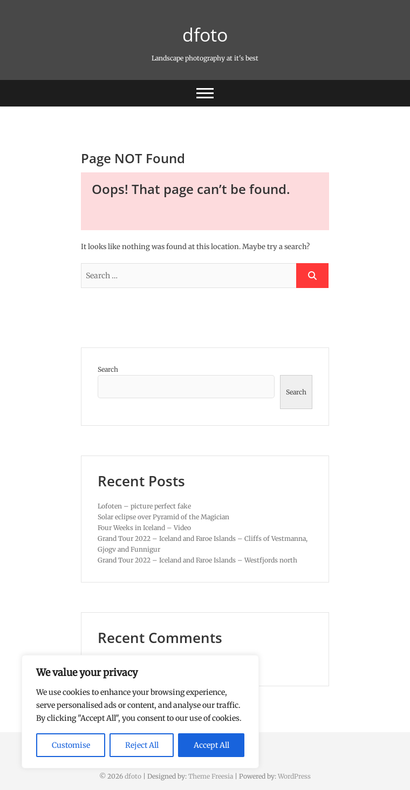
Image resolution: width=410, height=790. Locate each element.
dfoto (205, 34)
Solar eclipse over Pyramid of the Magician (163, 517)
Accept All (211, 745)
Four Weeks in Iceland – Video (144, 528)
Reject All (142, 745)
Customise (71, 745)
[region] (140, 711)
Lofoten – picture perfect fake (144, 506)
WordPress (294, 776)
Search (108, 369)
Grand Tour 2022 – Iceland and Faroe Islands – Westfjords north (197, 560)
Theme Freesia (210, 776)
